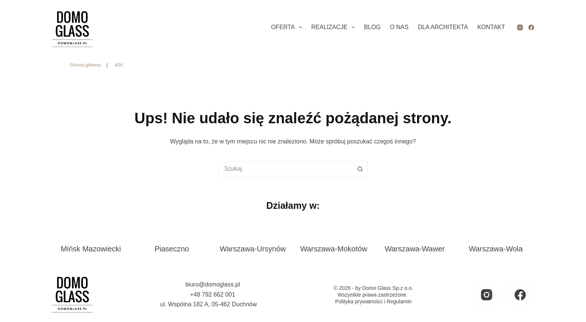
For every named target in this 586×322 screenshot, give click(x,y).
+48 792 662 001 (212, 294)
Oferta (288, 27)
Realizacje (334, 27)
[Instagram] (520, 27)
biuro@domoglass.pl (212, 284)
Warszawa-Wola (500, 249)
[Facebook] (531, 27)
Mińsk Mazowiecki (95, 249)
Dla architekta (443, 27)
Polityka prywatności (359, 301)
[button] (15, 307)
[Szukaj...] (285, 168)
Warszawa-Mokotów (338, 249)
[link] (95, 252)
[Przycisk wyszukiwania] (360, 168)
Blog (372, 27)
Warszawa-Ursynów (257, 249)
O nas (399, 27)
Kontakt (491, 27)
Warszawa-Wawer (419, 249)
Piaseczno (176, 249)
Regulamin (398, 301)
